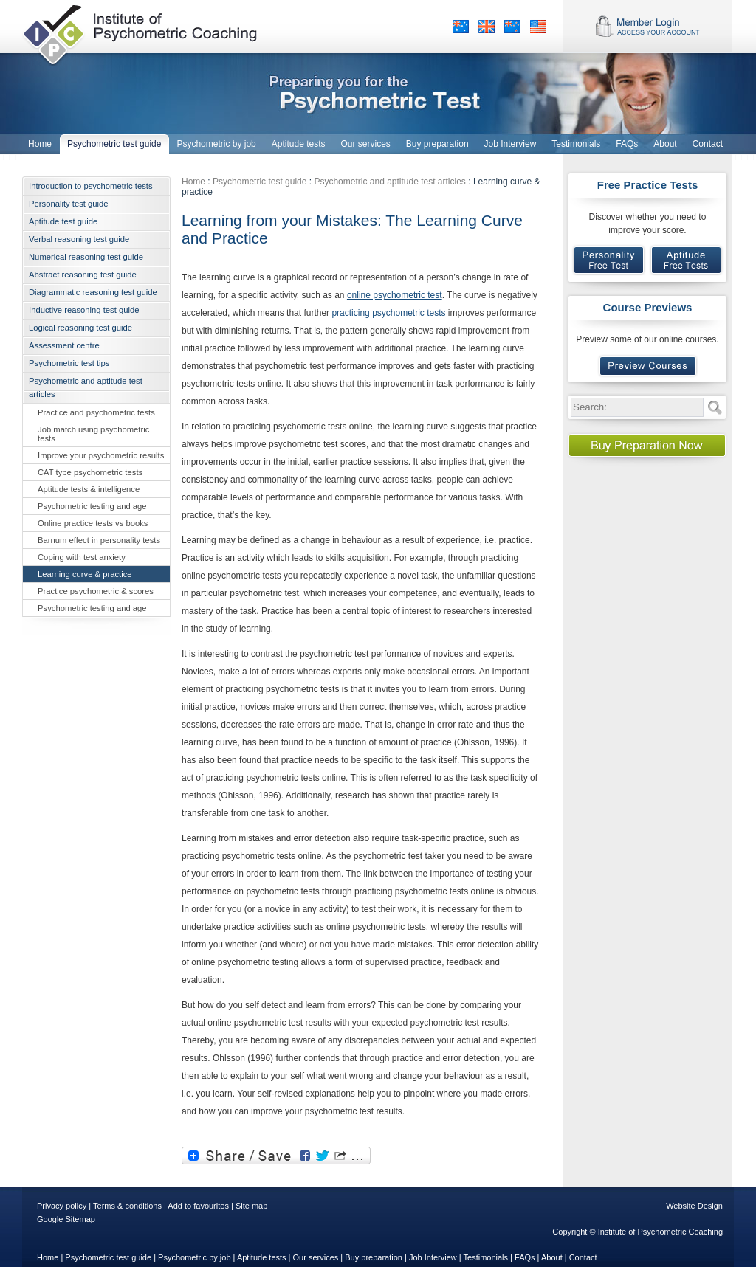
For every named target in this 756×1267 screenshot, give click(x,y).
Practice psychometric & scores (96, 591)
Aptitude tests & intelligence (89, 489)
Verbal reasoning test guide (79, 239)
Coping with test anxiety (82, 557)
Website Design (694, 1205)
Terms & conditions (127, 1205)
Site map (251, 1205)
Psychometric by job (194, 1257)
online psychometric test (394, 295)
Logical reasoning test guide (80, 327)
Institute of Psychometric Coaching (141, 33)
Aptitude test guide (63, 221)
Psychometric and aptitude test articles (85, 387)
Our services (316, 1257)
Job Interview (433, 1257)
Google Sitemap (66, 1219)
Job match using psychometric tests (93, 434)
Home (193, 181)
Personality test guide (69, 203)
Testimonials (486, 1257)
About (552, 1257)
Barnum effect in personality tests (99, 540)
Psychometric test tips (69, 363)
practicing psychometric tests (388, 313)
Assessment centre (64, 345)
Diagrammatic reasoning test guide (93, 292)
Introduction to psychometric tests (91, 186)
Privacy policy (61, 1205)
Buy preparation (373, 1257)
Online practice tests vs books (93, 523)
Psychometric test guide (259, 181)
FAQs (525, 1257)
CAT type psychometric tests (90, 472)
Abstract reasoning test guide (83, 274)
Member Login (647, 26)
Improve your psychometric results (101, 455)
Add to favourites (198, 1205)
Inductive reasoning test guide (84, 309)
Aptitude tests (261, 1257)
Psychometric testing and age (92, 506)
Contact (583, 1257)
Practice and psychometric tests (96, 412)
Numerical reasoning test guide (86, 256)
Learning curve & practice (85, 574)
